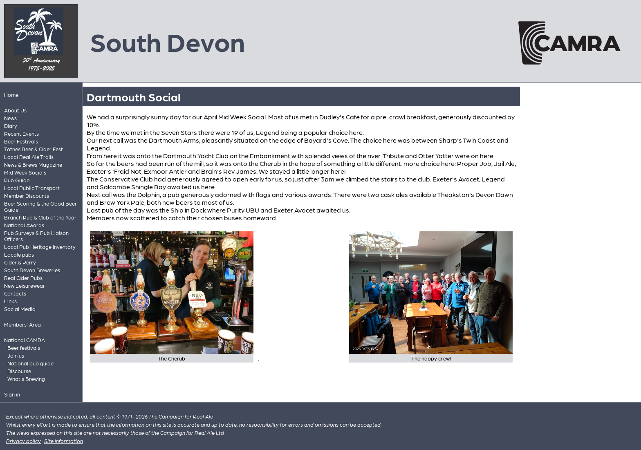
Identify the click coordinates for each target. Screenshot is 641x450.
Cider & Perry (20, 262)
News (10, 118)
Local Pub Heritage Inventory (40, 247)
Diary (10, 126)
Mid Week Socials (25, 172)
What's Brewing (26, 379)
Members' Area (22, 324)
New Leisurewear (24, 285)
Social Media (20, 309)
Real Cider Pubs (23, 278)
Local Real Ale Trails (29, 157)
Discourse (19, 371)
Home (11, 95)
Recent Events (21, 133)
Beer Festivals (21, 141)
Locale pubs (19, 254)
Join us (15, 355)
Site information (63, 441)
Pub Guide (16, 180)
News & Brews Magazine (33, 164)
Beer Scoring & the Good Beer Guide (40, 206)
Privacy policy (23, 441)
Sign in (12, 394)
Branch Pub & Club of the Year (40, 217)
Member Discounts (26, 196)
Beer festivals (23, 348)
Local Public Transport (32, 188)
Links (10, 301)
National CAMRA (24, 340)
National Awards (24, 225)
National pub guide (30, 363)
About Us (15, 110)
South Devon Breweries (32, 270)
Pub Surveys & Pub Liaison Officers (36, 236)
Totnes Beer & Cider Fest (33, 149)
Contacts (15, 293)
